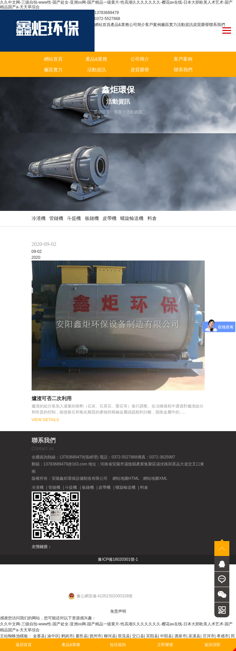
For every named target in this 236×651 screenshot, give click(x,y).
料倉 (152, 218)
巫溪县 (194, 636)
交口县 (138, 636)
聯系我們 (217, 24)
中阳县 (166, 636)
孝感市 (223, 636)
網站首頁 (103, 24)
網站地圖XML (155, 478)
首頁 (118, 112)
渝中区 (53, 636)
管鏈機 (56, 218)
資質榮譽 (201, 24)
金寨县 (39, 636)
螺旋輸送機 (131, 218)
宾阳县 (152, 636)
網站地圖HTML (126, 478)
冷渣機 (39, 218)
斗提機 (74, 218)
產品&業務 (120, 24)
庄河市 (209, 636)
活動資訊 (185, 24)
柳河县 (110, 636)
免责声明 (118, 611)
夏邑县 (82, 636)
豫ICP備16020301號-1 (118, 559)
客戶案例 (153, 24)
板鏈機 (92, 218)
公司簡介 (137, 24)
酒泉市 (180, 636)
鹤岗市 (67, 636)
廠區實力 (169, 24)
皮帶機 (110, 218)
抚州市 (96, 636)
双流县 (124, 636)
